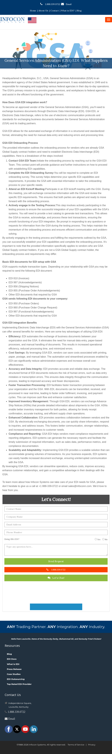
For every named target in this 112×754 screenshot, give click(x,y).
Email (66, 4)
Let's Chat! (56, 577)
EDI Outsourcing (16, 679)
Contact (54, 10)
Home (33, 10)
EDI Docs (11, 659)
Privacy (91, 744)
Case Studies (14, 674)
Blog (79, 10)
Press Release (14, 669)
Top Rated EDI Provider (19, 684)
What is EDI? (68, 10)
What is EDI (13, 664)
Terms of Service (76, 744)
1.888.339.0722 (50, 4)
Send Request (56, 561)
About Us (43, 10)
